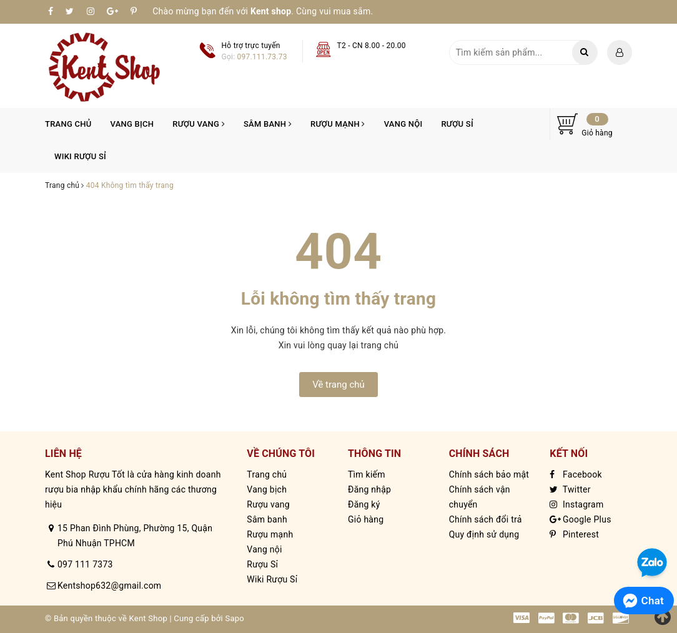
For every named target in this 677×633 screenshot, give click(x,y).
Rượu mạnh (337, 124)
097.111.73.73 (262, 56)
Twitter (570, 489)
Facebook (576, 474)
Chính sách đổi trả (485, 519)
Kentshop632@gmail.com (109, 586)
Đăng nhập (369, 489)
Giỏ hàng (365, 519)
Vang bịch (132, 124)
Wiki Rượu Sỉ (80, 156)
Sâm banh (268, 124)
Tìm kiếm (366, 474)
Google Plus (580, 519)
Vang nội (403, 124)
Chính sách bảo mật (489, 474)
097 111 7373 (85, 564)
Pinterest (574, 534)
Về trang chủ (338, 384)
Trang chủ (68, 124)
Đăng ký (364, 504)
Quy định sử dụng (484, 534)
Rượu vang (198, 124)
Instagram (576, 504)
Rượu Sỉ (457, 124)
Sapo (234, 618)
